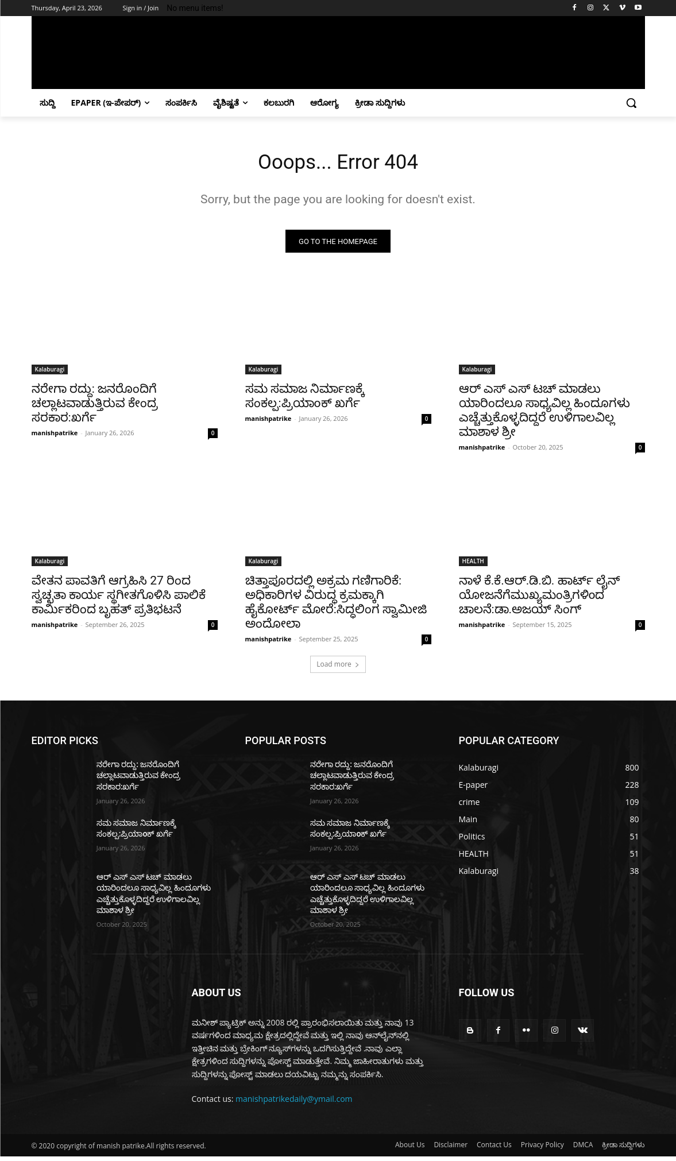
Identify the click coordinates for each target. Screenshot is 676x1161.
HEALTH (473, 565)
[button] (631, 103)
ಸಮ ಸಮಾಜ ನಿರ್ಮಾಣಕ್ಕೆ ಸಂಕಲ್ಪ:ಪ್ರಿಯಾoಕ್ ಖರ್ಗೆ (305, 400)
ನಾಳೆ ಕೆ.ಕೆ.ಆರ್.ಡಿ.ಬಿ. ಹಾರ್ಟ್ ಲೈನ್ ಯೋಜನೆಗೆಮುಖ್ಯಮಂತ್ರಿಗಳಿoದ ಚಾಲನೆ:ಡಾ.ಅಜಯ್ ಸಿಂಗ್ (539, 599)
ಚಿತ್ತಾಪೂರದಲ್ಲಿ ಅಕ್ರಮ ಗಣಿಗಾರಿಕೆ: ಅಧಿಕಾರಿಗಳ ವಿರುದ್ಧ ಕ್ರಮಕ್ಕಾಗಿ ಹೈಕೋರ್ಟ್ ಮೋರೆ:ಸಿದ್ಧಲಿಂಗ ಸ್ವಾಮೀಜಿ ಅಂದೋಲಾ (336, 606)
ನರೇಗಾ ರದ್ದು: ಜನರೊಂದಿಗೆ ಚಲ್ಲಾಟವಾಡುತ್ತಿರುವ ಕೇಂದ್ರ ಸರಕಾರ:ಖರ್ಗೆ (95, 407)
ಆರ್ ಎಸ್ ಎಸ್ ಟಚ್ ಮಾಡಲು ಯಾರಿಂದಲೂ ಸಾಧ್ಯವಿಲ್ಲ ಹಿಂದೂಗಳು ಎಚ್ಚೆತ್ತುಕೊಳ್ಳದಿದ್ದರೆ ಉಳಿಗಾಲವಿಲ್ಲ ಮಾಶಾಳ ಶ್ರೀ (544, 414)
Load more (338, 668)
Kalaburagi (50, 373)
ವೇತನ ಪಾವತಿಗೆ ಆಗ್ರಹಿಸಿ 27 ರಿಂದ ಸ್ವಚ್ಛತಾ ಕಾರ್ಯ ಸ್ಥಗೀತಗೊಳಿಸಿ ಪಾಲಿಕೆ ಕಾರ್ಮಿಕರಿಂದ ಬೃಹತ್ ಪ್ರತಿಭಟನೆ (119, 599)
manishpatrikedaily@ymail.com (294, 1102)
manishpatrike (55, 436)
